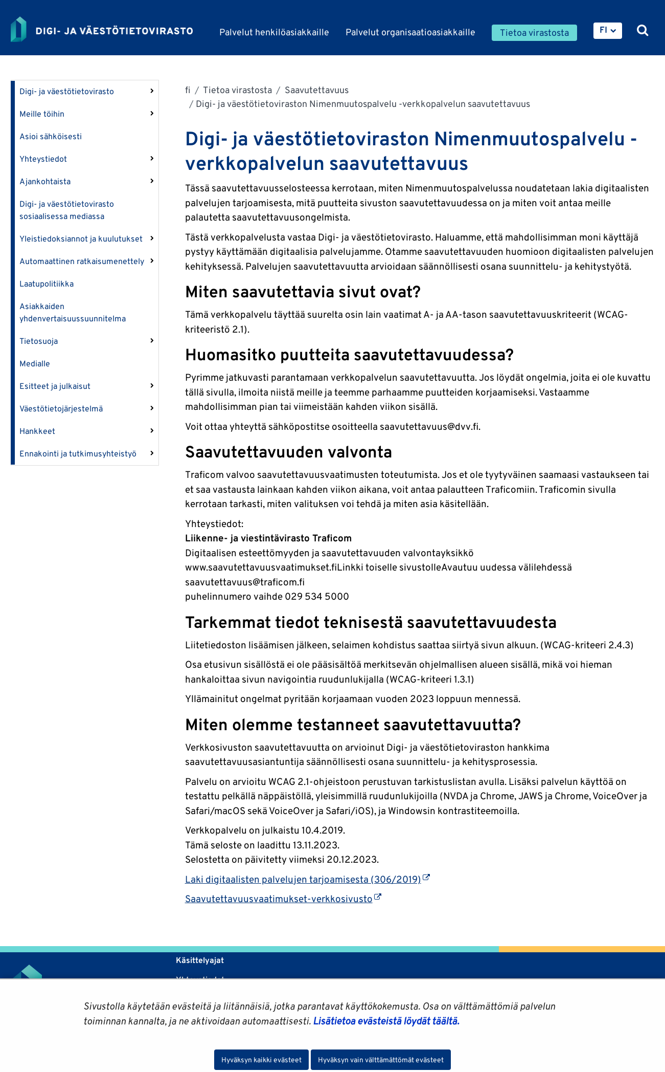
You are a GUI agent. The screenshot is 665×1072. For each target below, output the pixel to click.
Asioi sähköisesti (50, 136)
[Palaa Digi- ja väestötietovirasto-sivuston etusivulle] (102, 29)
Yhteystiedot (43, 159)
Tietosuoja (38, 341)
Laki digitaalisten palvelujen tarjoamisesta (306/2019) (307, 879)
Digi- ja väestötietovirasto (66, 91)
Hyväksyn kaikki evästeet (261, 1059)
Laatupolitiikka (46, 283)
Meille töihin (41, 113)
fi (188, 90)
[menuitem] (607, 31)
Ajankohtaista (45, 181)
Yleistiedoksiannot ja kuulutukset (81, 238)
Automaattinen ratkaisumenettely (81, 261)
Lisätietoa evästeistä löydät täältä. (386, 1021)
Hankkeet (37, 431)
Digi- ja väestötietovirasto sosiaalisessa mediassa (66, 210)
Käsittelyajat (200, 960)
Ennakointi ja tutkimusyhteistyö (77, 453)
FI (603, 29)
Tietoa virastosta (236, 90)
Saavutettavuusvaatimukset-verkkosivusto (283, 898)
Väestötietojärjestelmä (61, 408)
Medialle (34, 363)
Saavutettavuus (316, 90)
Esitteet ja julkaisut (54, 386)
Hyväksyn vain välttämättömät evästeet (381, 1059)
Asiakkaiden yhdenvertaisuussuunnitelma (72, 312)
